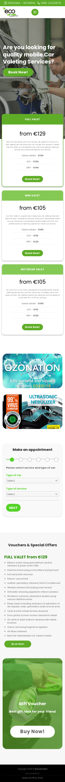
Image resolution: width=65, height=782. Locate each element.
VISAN (40, 778)
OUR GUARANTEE (32, 773)
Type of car (13, 475)
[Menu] (34, 12)
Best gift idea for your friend (32, 711)
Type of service (16, 488)
